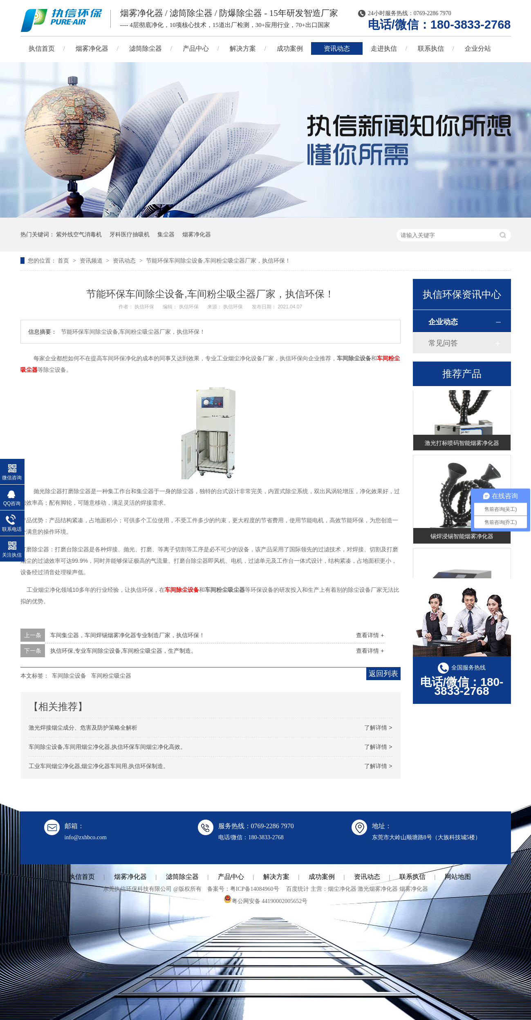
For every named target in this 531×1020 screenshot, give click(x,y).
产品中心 (196, 48)
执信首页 (42, 48)
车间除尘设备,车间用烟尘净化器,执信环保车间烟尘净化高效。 (107, 747)
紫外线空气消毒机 (79, 234)
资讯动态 (337, 48)
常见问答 (443, 343)
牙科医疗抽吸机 (130, 234)
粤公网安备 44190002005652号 (266, 901)
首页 (64, 260)
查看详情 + (370, 635)
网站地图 (458, 876)
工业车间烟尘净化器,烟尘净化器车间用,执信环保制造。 (99, 766)
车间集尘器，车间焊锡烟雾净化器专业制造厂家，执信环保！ (127, 635)
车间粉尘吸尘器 (111, 675)
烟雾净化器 (92, 48)
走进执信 (384, 48)
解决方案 (243, 48)
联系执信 (431, 48)
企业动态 (443, 322)
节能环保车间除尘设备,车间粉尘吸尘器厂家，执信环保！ (218, 260)
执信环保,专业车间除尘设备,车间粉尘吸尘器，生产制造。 (123, 650)
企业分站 (478, 48)
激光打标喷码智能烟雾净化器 (462, 444)
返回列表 (383, 674)
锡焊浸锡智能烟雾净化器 (461, 537)
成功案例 (290, 48)
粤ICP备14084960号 (254, 889)
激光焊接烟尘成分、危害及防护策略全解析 (83, 727)
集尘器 (166, 234)
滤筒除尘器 (145, 48)
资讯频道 (92, 260)
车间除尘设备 (182, 589)
